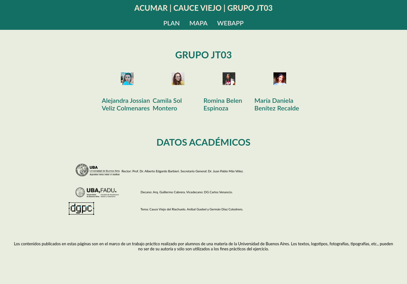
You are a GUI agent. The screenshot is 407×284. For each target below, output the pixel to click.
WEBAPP (230, 23)
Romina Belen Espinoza (223, 104)
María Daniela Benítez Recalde (276, 104)
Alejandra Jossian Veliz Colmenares (126, 104)
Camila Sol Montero (167, 104)
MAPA (198, 23)
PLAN (171, 23)
